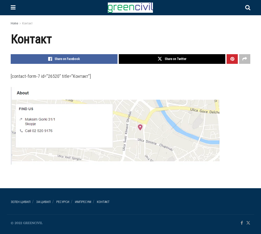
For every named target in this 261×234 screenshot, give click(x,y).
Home (14, 23)
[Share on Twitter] (172, 59)
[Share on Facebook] (64, 59)
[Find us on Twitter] (248, 223)
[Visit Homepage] (130, 8)
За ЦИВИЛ (43, 202)
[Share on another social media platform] (244, 59)
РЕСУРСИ (62, 202)
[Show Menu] (13, 7)
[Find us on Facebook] (242, 223)
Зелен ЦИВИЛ (21, 202)
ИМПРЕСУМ (83, 202)
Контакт (27, 23)
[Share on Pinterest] (232, 59)
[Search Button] (247, 7)
